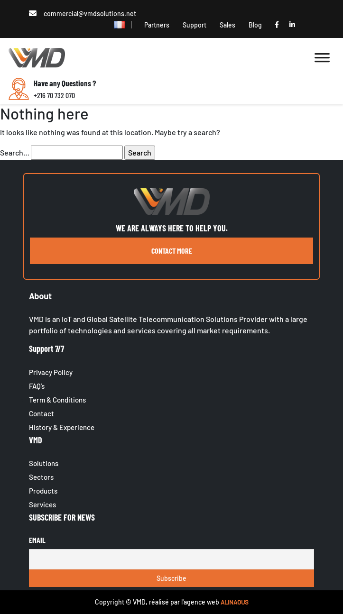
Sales (227, 25)
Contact (41, 413)
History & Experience (61, 427)
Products (43, 490)
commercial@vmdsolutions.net (90, 13)
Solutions (43, 463)
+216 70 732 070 (54, 95)
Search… (14, 152)
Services (42, 504)
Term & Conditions (57, 399)
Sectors (41, 477)
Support (194, 25)
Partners (156, 25)
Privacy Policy (51, 372)
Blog (255, 25)
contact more (171, 250)
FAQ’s (37, 386)
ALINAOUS (235, 602)
